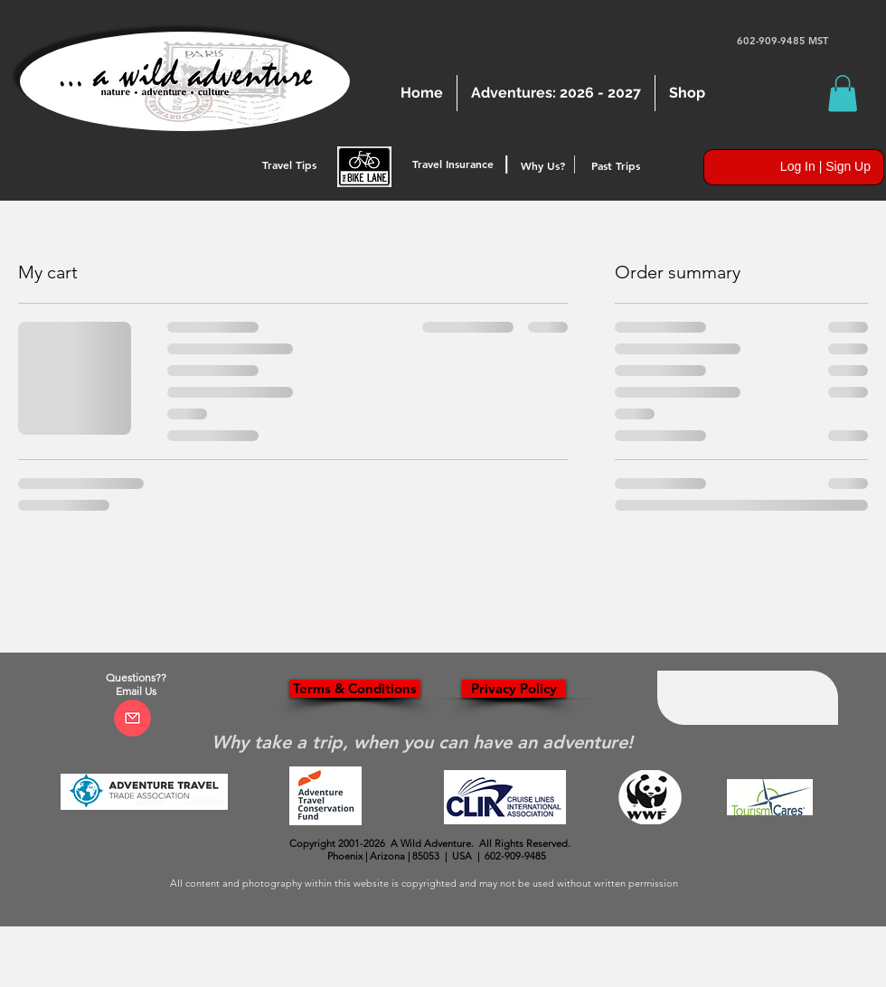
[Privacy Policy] (514, 689)
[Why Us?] (543, 166)
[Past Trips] (615, 166)
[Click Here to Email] (132, 718)
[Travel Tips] (289, 165)
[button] (842, 93)
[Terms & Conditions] (354, 689)
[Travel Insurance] (453, 164)
